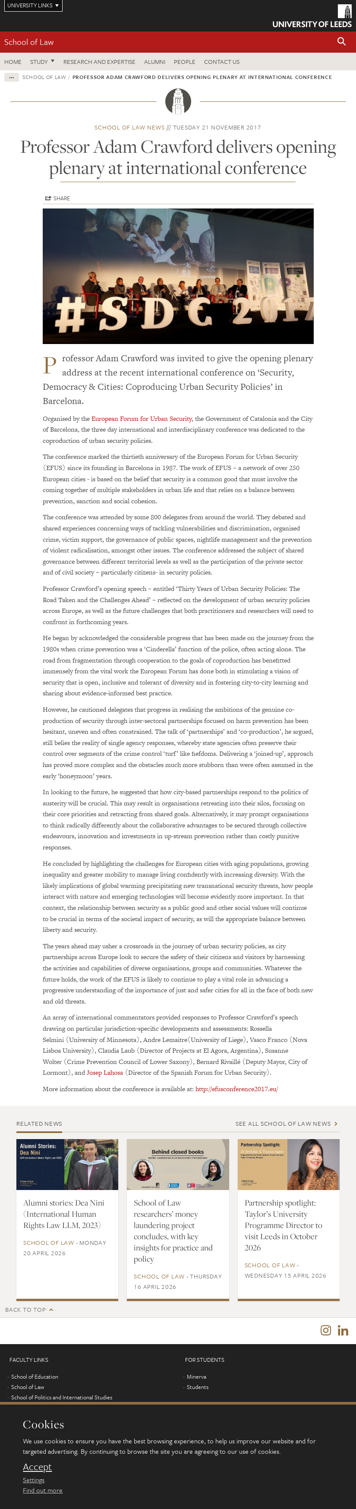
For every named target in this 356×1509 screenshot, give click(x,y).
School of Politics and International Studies (61, 1399)
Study (39, 61)
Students (197, 1389)
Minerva (196, 1378)
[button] (342, 42)
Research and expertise (99, 61)
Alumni (154, 61)
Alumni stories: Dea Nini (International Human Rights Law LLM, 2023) (63, 1214)
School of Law (29, 41)
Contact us (221, 61)
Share (62, 198)
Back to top (25, 1309)
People (184, 61)
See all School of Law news (283, 1123)
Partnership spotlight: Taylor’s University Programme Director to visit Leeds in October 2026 (283, 1225)
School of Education (34, 1378)
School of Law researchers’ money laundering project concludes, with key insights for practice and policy (173, 1230)
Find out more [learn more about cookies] (43, 1490)
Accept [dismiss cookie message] (37, 1467)
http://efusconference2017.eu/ (236, 1088)
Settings (33, 1479)
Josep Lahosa (105, 1072)
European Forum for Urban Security (141, 418)
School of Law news (130, 127)
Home (13, 61)
